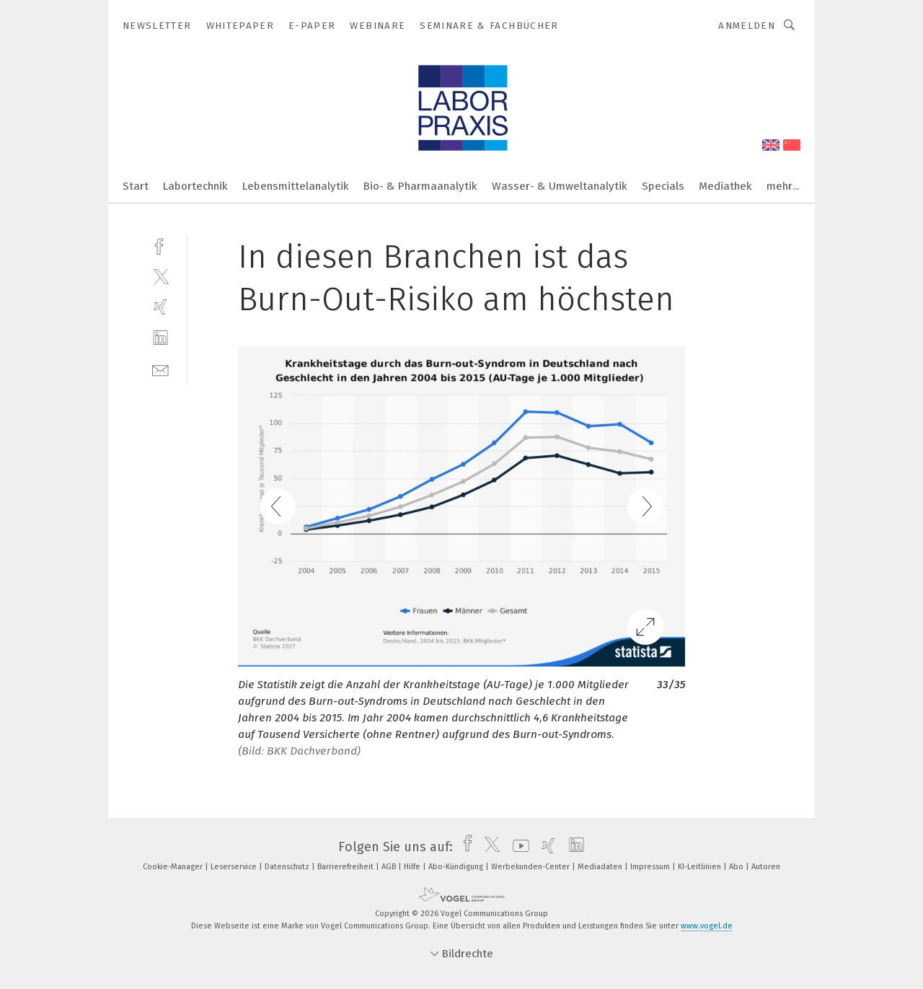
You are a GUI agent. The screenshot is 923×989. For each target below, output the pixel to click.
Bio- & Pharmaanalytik (420, 186)
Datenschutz (288, 866)
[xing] (160, 307)
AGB (389, 866)
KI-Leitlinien (700, 866)
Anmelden (746, 25)
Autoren (765, 866)
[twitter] (160, 276)
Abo (737, 866)
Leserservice (235, 866)
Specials (663, 186)
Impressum (651, 866)
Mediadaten (601, 866)
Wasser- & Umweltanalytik (559, 186)
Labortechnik (195, 186)
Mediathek (725, 186)
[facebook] (160, 245)
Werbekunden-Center (531, 866)
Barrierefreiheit (346, 866)
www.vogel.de (707, 926)
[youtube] (517, 847)
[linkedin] (160, 338)
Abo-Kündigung (456, 866)
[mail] (160, 369)
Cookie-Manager (174, 866)
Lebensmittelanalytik (295, 186)
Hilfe (413, 866)
